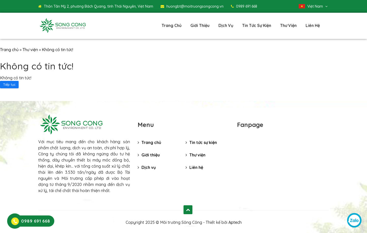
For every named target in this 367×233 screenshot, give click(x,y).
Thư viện (288, 25)
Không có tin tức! (57, 49)
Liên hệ (313, 25)
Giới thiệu (199, 25)
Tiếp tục (9, 84)
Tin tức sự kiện (256, 25)
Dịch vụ (225, 25)
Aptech (235, 222)
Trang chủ (171, 25)
